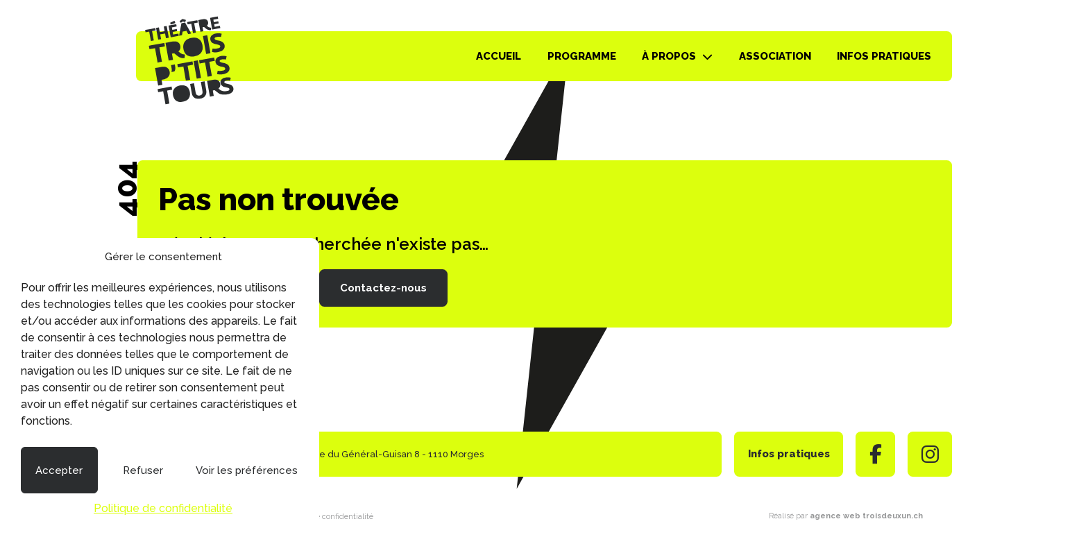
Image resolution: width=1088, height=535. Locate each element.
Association (775, 56)
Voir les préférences (247, 470)
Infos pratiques (884, 56)
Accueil (498, 56)
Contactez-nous (383, 288)
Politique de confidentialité (163, 508)
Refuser (143, 470)
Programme (581, 56)
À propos (669, 56)
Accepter (59, 470)
